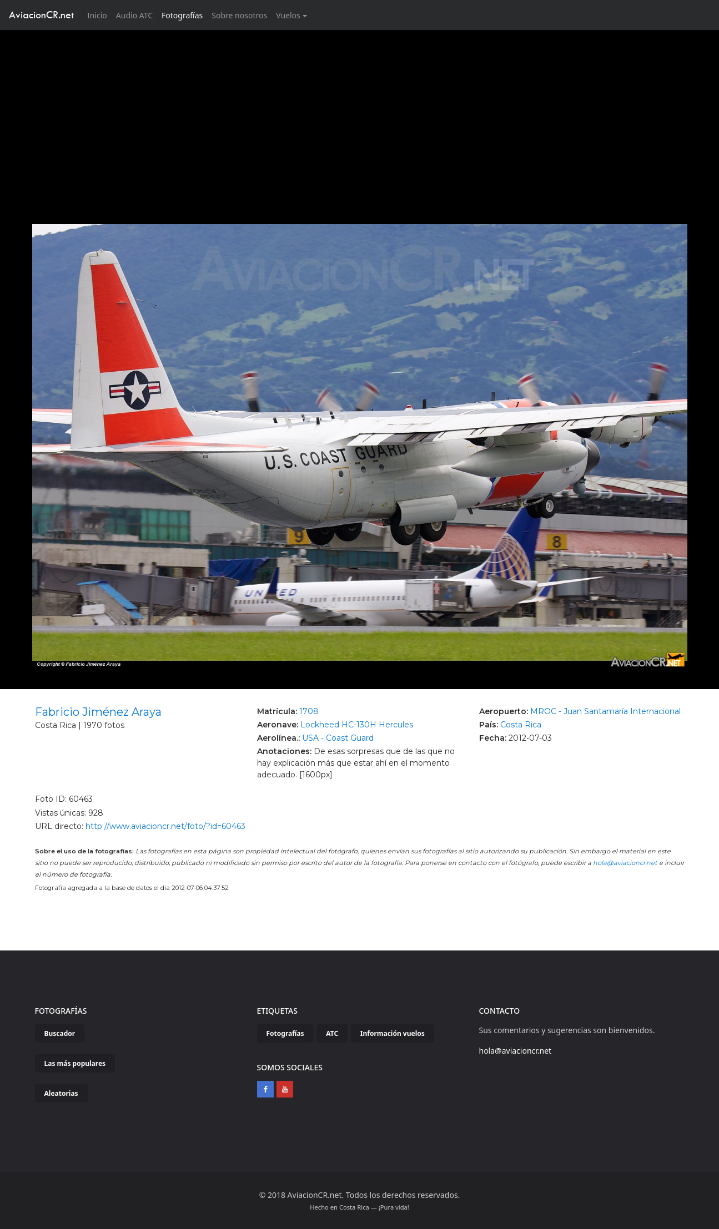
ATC (332, 1033)
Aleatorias (61, 1093)
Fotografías (182, 15)
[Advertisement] (360, 113)
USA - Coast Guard (338, 738)
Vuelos (288, 15)
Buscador (60, 1033)
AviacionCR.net (41, 14)
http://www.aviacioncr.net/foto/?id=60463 (165, 826)
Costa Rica (520, 725)
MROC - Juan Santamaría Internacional (605, 711)
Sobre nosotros (239, 15)
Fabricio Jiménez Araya (98, 712)
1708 (309, 711)
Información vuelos (392, 1033)
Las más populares (75, 1063)
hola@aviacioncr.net (625, 863)
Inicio (99, 15)
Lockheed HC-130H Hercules (356, 725)
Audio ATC (134, 15)
